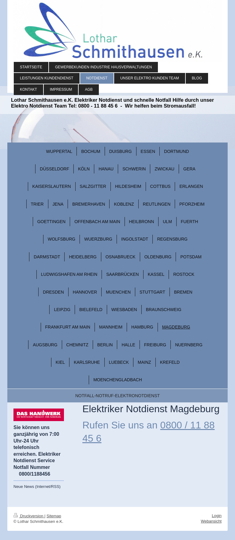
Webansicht (211, 521)
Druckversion (28, 516)
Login (217, 515)
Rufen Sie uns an (120, 425)
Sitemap (54, 516)
